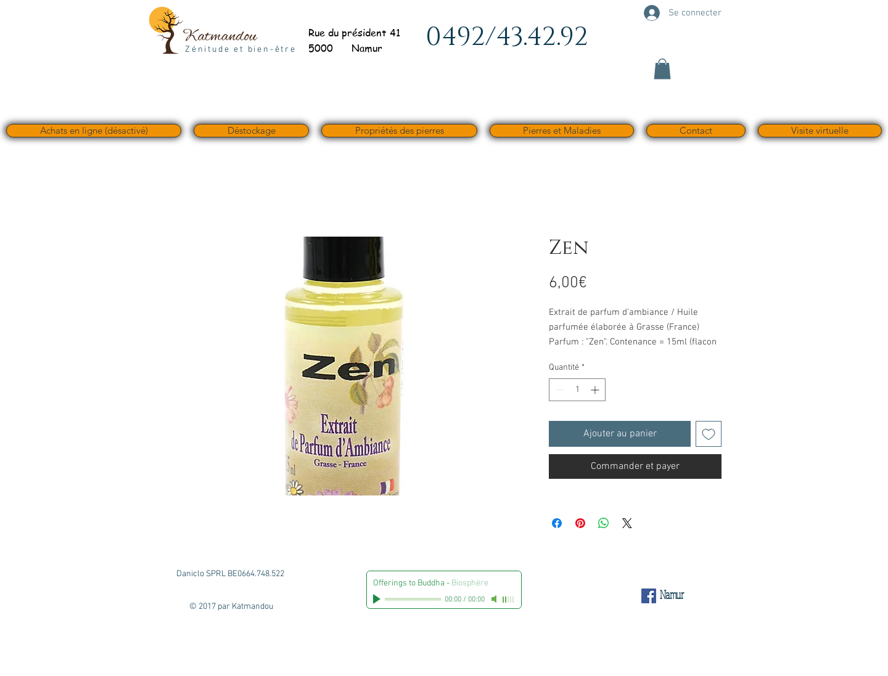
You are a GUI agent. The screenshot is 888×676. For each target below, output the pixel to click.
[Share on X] (627, 523)
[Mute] (495, 599)
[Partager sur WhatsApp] (603, 523)
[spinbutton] (577, 390)
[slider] (509, 600)
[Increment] (596, 390)
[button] (662, 69)
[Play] (378, 599)
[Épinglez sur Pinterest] (580, 523)
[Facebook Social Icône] (648, 595)
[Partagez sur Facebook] (556, 523)
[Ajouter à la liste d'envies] (709, 434)
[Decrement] (558, 390)
